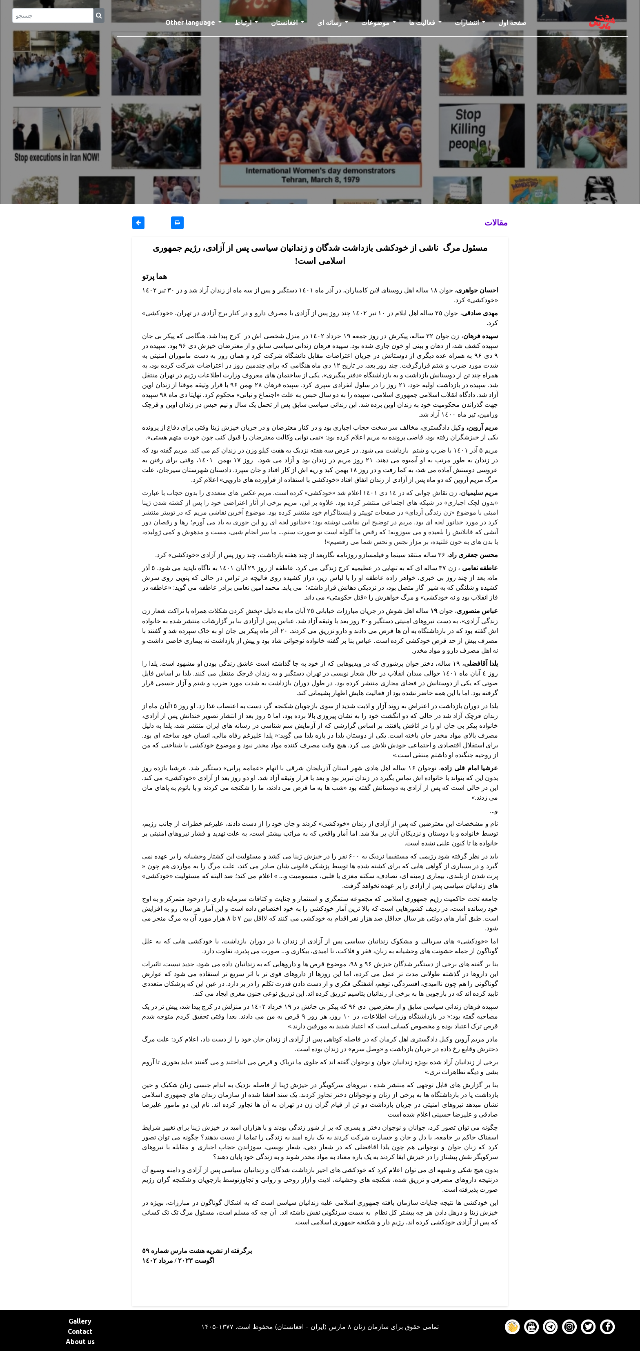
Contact (80, 1331)
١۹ (433, 610)
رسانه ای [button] (330, 22)
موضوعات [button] (376, 22)
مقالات (496, 222)
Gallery (80, 1321)
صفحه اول (515, 21)
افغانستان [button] (285, 22)
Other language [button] (191, 22)
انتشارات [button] (467, 22)
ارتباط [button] (244, 22)
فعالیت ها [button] (423, 22)
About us (80, 1341)
